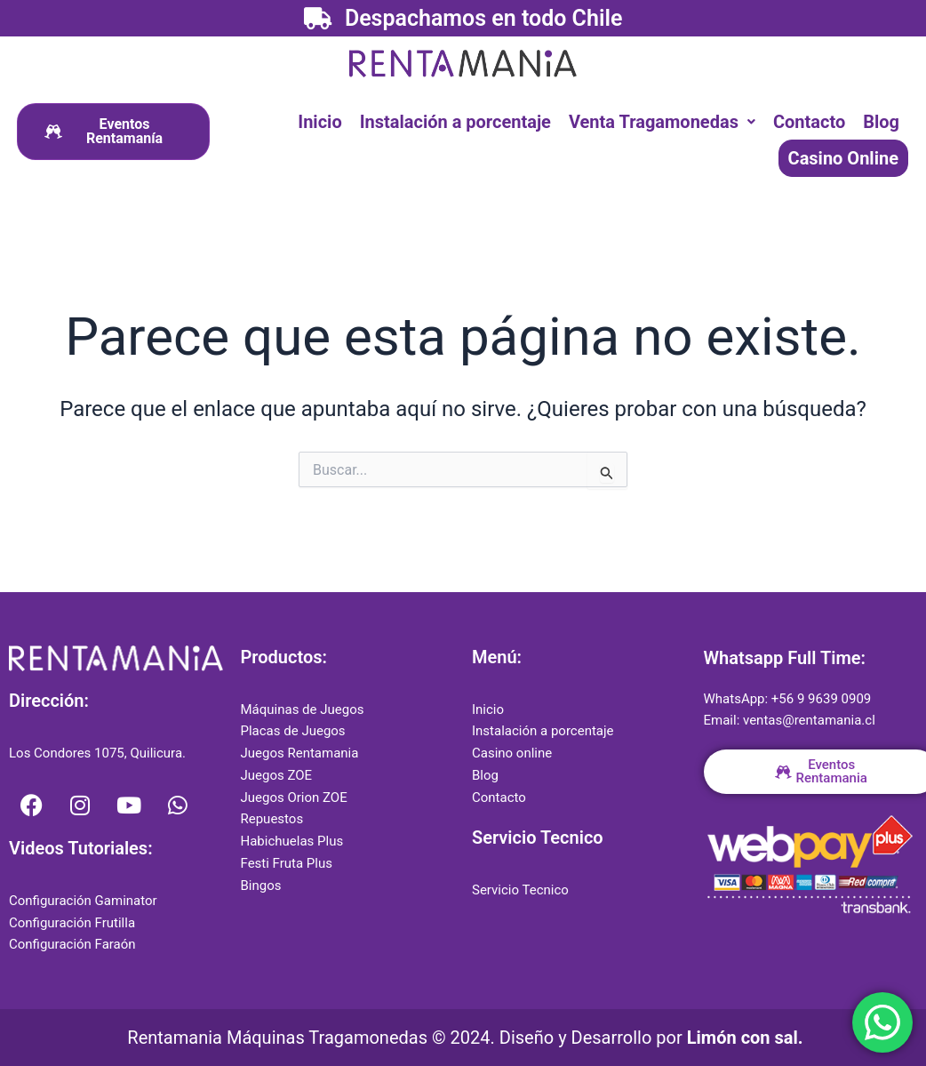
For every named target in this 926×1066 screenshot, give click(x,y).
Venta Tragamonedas (662, 121)
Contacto (809, 121)
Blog (881, 121)
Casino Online (843, 158)
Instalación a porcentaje (455, 121)
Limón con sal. (745, 1037)
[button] (662, 122)
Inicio (319, 121)
